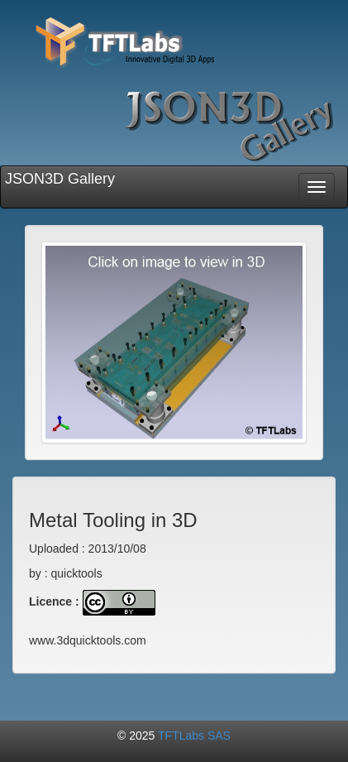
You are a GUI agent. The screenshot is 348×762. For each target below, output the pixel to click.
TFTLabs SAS (194, 735)
